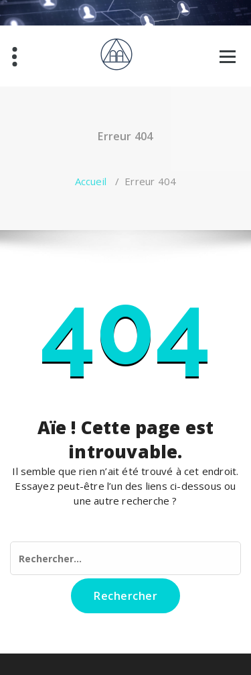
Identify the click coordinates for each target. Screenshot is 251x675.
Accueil (90, 181)
